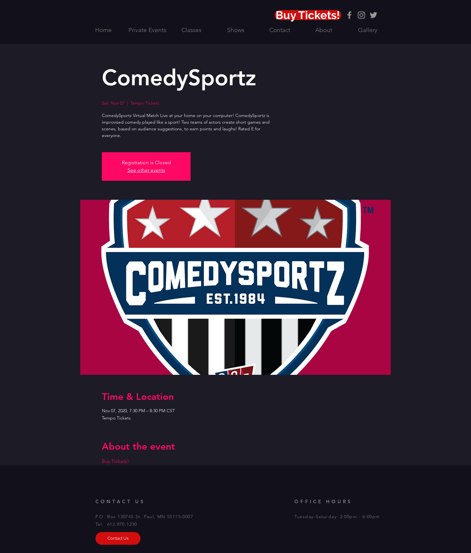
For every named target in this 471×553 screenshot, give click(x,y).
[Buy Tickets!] (308, 15)
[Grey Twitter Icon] (373, 15)
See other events (146, 170)
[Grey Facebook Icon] (349, 15)
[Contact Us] (118, 538)
